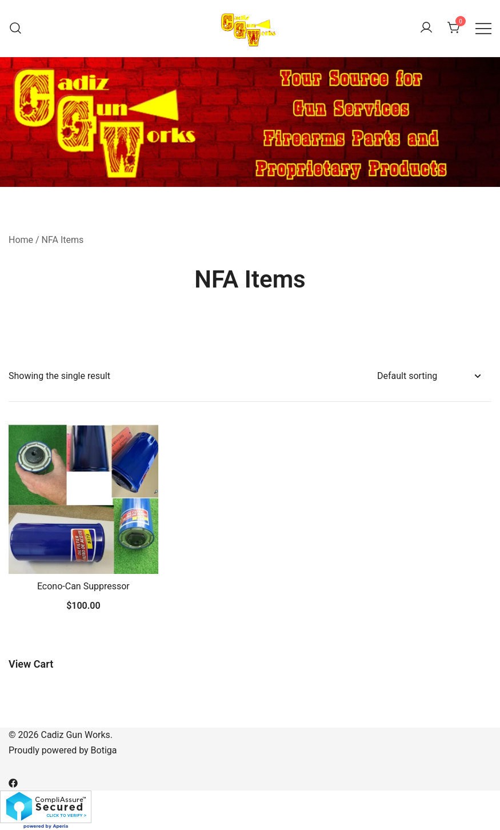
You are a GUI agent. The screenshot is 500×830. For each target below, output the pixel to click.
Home (21, 239)
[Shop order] (428, 376)
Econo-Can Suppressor (83, 586)
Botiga (104, 750)
